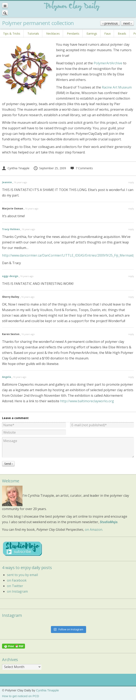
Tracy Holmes (11, 229)
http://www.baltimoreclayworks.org (87, 401)
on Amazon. (94, 529)
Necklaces (53, 33)
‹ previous (110, 23)
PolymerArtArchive (108, 63)
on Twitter (15, 586)
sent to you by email (22, 575)
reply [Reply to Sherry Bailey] (131, 296)
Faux (107, 33)
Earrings (92, 33)
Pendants (73, 33)
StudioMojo (108, 522)
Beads (122, 33)
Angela (6, 377)
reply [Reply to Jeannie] (131, 182)
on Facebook (17, 580)
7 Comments (81, 168)
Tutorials (33, 33)
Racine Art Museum (117, 87)
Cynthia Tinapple (15, 168)
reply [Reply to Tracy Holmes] (131, 229)
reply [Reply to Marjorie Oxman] (131, 208)
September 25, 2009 (50, 168)
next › (127, 23)
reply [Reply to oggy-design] (131, 276)
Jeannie (7, 182)
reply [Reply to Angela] (131, 376)
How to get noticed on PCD (20, 696)
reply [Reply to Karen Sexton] (131, 334)
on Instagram (17, 591)
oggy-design (10, 276)
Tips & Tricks (11, 33)
